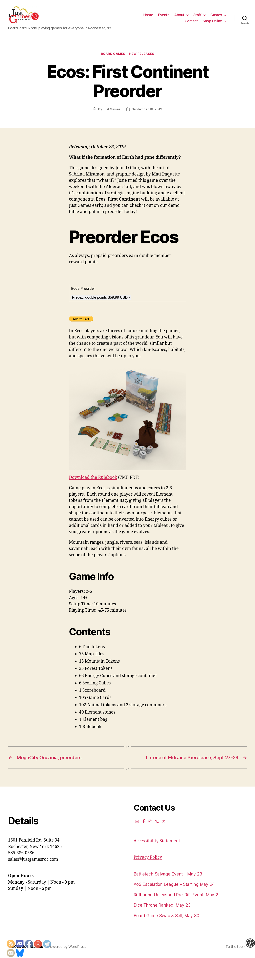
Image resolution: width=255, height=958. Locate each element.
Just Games (111, 109)
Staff (197, 15)
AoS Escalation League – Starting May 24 (174, 884)
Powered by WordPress (67, 946)
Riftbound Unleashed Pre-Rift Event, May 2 (176, 894)
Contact (191, 21)
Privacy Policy (148, 857)
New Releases (141, 54)
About (179, 15)
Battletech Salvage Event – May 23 (168, 874)
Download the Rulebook (93, 477)
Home (148, 15)
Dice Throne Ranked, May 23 (162, 905)
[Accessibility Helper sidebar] (250, 943)
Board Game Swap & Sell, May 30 (166, 915)
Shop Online (212, 21)
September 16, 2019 (147, 109)
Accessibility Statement (157, 841)
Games (216, 15)
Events (163, 15)
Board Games (113, 54)
